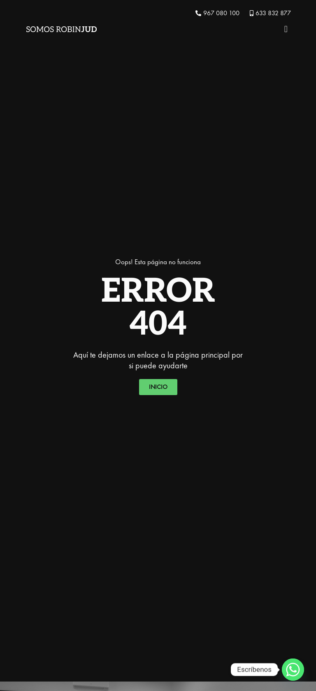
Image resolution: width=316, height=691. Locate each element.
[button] (286, 29)
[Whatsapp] (293, 669)
